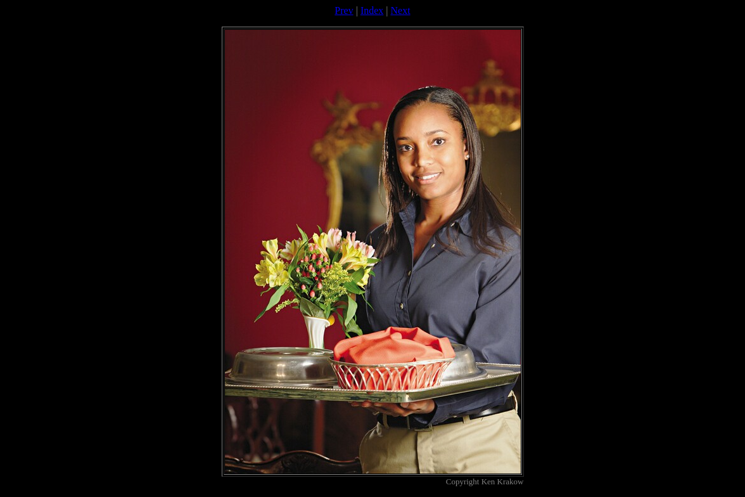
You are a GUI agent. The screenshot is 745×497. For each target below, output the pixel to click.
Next (401, 10)
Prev (343, 10)
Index (371, 10)
